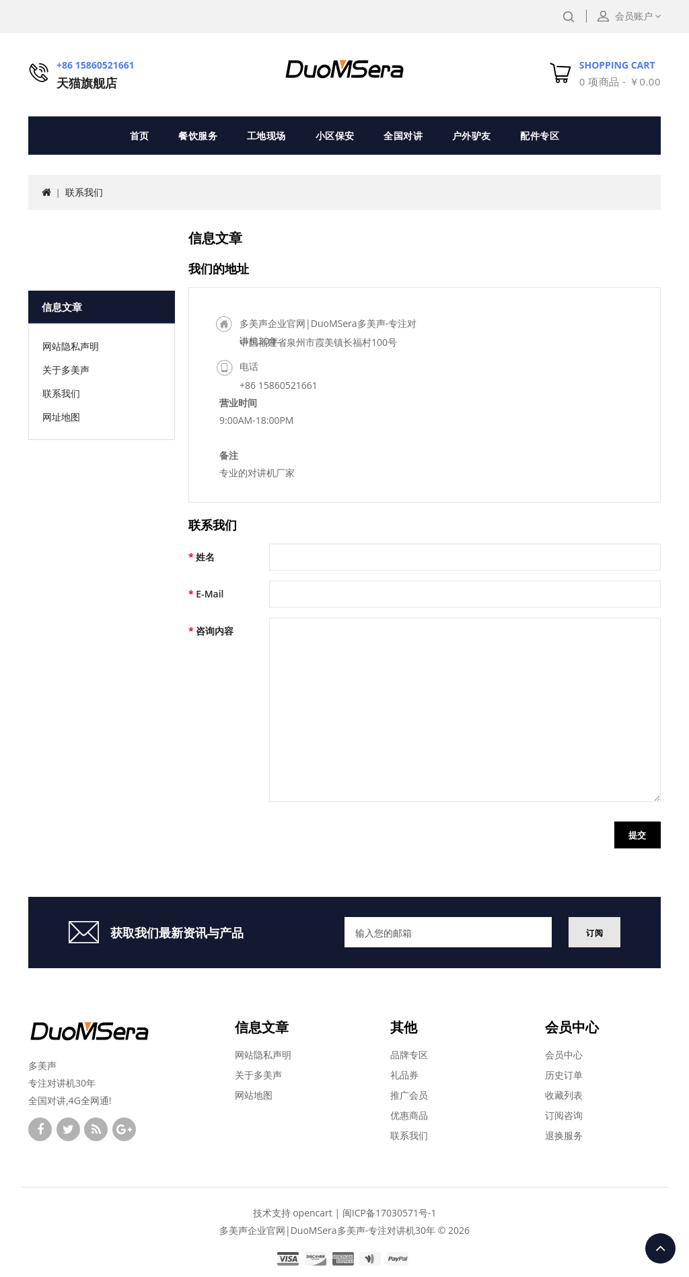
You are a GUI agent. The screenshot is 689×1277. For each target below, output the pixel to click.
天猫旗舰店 (87, 83)
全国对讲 (403, 135)
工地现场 (266, 135)
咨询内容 (214, 630)
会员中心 (564, 1054)
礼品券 (404, 1074)
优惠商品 (409, 1115)
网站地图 (254, 1095)
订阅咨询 (564, 1115)
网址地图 (61, 416)
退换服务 (564, 1135)
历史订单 (564, 1074)
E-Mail (209, 593)
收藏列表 (564, 1095)
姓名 (205, 556)
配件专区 (539, 135)
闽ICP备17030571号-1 (389, 1212)
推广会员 (409, 1095)
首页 (139, 135)
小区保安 (335, 135)
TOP (660, 1248)
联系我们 (84, 192)
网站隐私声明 (70, 346)
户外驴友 (471, 135)
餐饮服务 (197, 135)
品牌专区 (409, 1054)
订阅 (594, 933)
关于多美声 (65, 369)
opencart (312, 1212)
